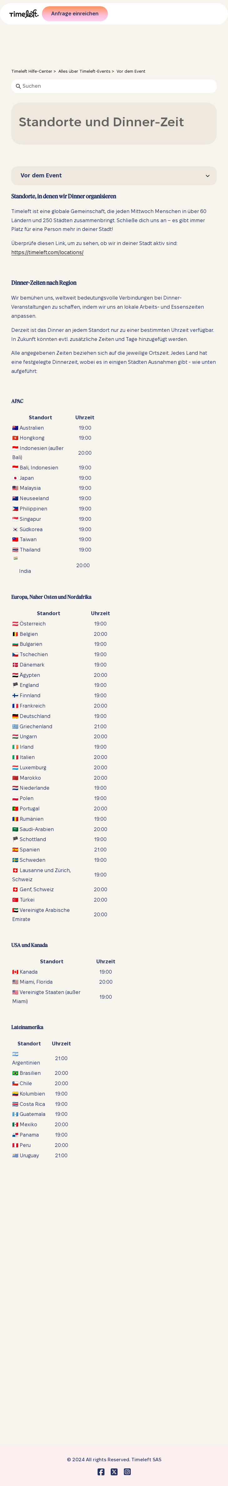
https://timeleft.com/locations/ (47, 252)
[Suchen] (113, 86)
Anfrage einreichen (75, 13)
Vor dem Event (131, 71)
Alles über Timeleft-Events (84, 71)
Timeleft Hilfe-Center (31, 71)
